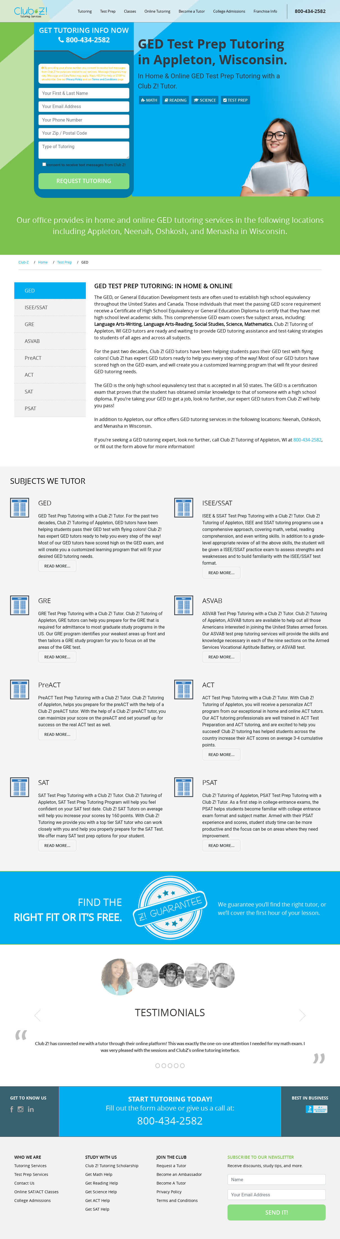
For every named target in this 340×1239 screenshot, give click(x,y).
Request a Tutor (171, 1165)
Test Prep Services (31, 1174)
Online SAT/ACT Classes (36, 1191)
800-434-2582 (310, 11)
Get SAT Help (97, 1209)
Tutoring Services (30, 1165)
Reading (176, 100)
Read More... (57, 566)
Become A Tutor (171, 1183)
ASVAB (32, 341)
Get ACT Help (97, 1200)
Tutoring (85, 11)
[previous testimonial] (37, 1015)
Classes (130, 11)
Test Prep (108, 11)
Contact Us (24, 1183)
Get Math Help (98, 1174)
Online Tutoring (157, 11)
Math (149, 100)
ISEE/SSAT (36, 307)
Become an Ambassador (179, 1174)
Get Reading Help (101, 1183)
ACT (29, 374)
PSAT (30, 408)
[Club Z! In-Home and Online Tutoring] (30, 12)
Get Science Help (101, 1191)
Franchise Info (265, 11)
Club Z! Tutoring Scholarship (112, 1165)
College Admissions (229, 11)
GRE (29, 324)
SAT (29, 391)
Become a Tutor (192, 11)
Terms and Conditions (104, 79)
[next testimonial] (302, 1015)
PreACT (33, 357)
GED (30, 290)
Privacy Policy (74, 79)
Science (205, 100)
